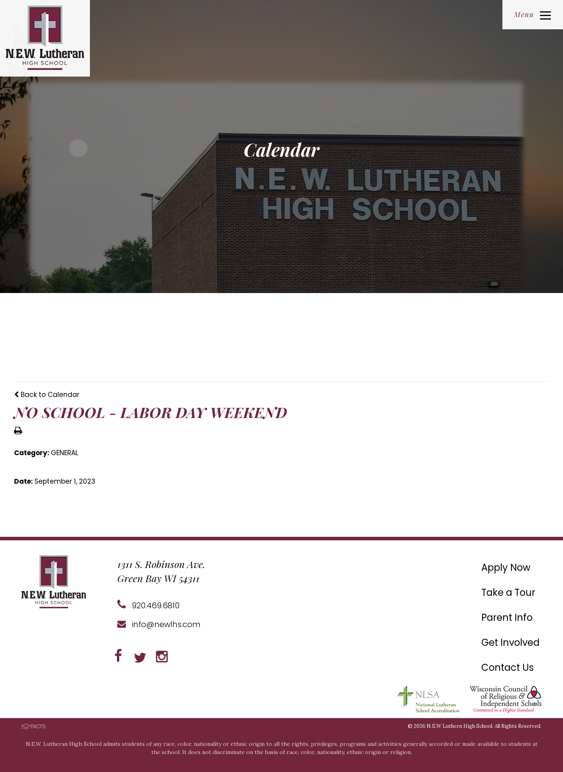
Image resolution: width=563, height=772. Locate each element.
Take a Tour (508, 592)
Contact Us (507, 667)
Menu (532, 14)
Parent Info (507, 617)
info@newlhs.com (159, 624)
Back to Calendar (46, 394)
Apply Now (506, 567)
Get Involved (510, 642)
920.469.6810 (148, 605)
